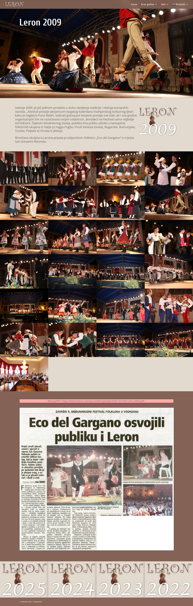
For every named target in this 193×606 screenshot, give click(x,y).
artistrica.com (26, 602)
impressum (37, 602)
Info (163, 4)
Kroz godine (147, 4)
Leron (134, 4)
